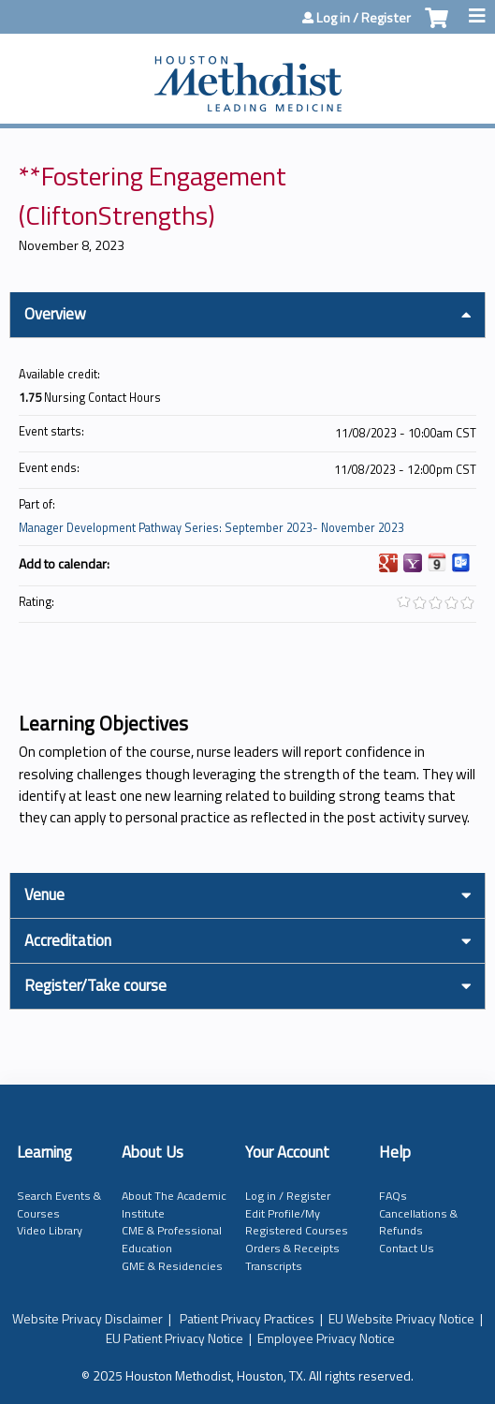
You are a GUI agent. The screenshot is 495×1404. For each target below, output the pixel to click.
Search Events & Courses (59, 1204)
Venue (44, 894)
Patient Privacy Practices (247, 1318)
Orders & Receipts (292, 1248)
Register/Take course (95, 985)
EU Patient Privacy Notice (174, 1338)
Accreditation (67, 940)
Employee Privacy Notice (326, 1338)
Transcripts (273, 1266)
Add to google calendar (388, 563)
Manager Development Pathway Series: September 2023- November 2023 (211, 528)
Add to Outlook (461, 563)
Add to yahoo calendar (412, 563)
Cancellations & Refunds (418, 1222)
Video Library (49, 1230)
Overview (55, 314)
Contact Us (406, 1248)
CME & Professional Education (172, 1239)
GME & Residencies (172, 1266)
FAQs (393, 1195)
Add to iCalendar (437, 562)
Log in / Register (363, 17)
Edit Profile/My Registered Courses (296, 1222)
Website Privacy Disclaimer (87, 1318)
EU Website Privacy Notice (401, 1318)
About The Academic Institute (174, 1204)
